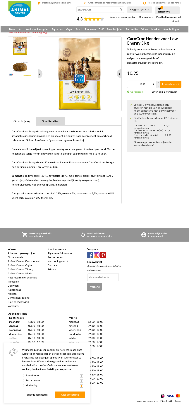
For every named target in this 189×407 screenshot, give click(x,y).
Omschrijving (21, 122)
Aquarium (57, 29)
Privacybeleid (166, 402)
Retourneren (55, 258)
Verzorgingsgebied (19, 299)
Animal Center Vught (20, 266)
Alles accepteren (70, 394)
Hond (12, 29)
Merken (155, 29)
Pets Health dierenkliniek (168, 17)
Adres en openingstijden (22, 254)
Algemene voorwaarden (147, 402)
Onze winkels (146, 17)
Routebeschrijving (18, 303)
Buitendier (132, 29)
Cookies (178, 402)
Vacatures (14, 307)
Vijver (144, 29)
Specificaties (50, 122)
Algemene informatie (60, 254)
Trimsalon (176, 21)
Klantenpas (14, 290)
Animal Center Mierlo (20, 274)
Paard (78, 29)
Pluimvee (90, 29)
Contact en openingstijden (122, 17)
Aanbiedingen (171, 29)
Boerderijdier (115, 29)
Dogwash (13, 286)
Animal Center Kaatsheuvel (23, 262)
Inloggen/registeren (139, 9)
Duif (101, 29)
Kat (20, 29)
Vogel (69, 29)
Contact (52, 266)
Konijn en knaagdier (37, 29)
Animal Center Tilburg (20, 270)
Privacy (52, 270)
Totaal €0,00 (164, 12)
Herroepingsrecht (58, 262)
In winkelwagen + (170, 85)
